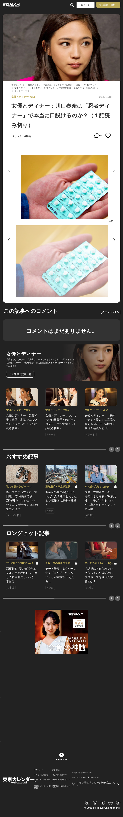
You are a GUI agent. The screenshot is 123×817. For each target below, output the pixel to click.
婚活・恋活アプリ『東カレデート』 (86, 777)
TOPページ (38, 770)
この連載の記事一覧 (20, 374)
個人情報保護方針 (59, 775)
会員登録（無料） (108, 4)
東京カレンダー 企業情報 (42, 787)
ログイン (85, 5)
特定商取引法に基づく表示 (61, 787)
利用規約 (55, 770)
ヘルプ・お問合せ (41, 775)
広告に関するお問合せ (42, 780)
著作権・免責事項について (61, 780)
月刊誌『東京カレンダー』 (82, 773)
